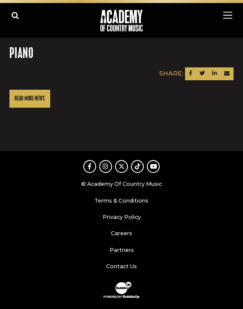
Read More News (30, 98)
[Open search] (15, 15)
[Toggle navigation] (227, 15)
